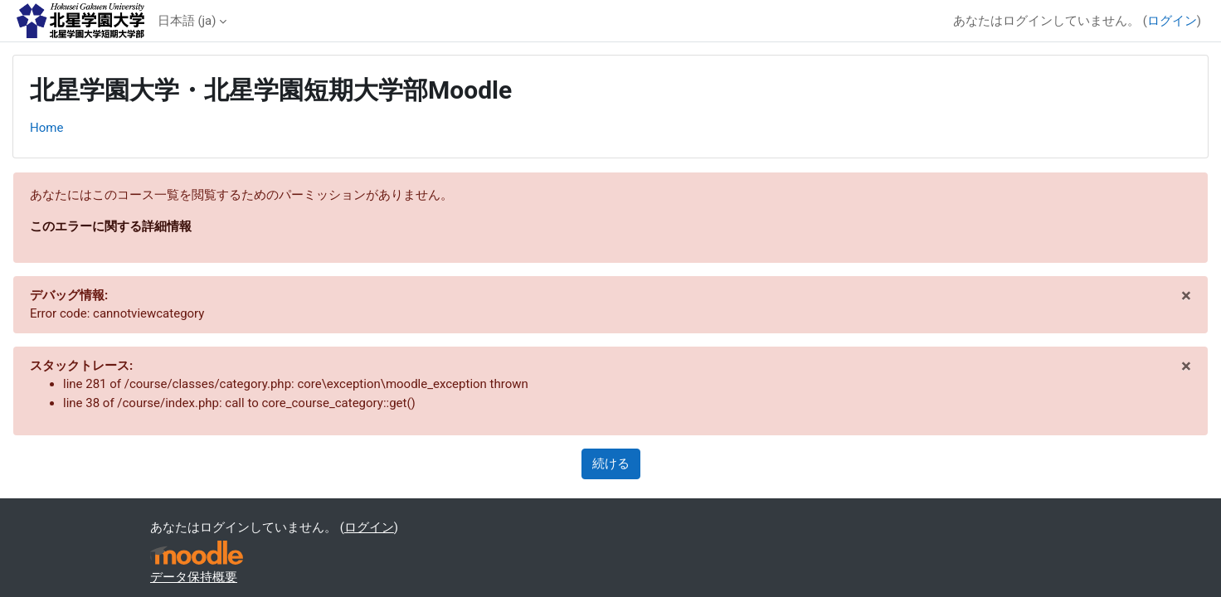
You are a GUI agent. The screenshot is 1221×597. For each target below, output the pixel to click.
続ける (611, 463)
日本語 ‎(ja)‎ (187, 20)
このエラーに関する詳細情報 (111, 226)
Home (46, 127)
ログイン (1172, 20)
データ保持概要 (193, 577)
